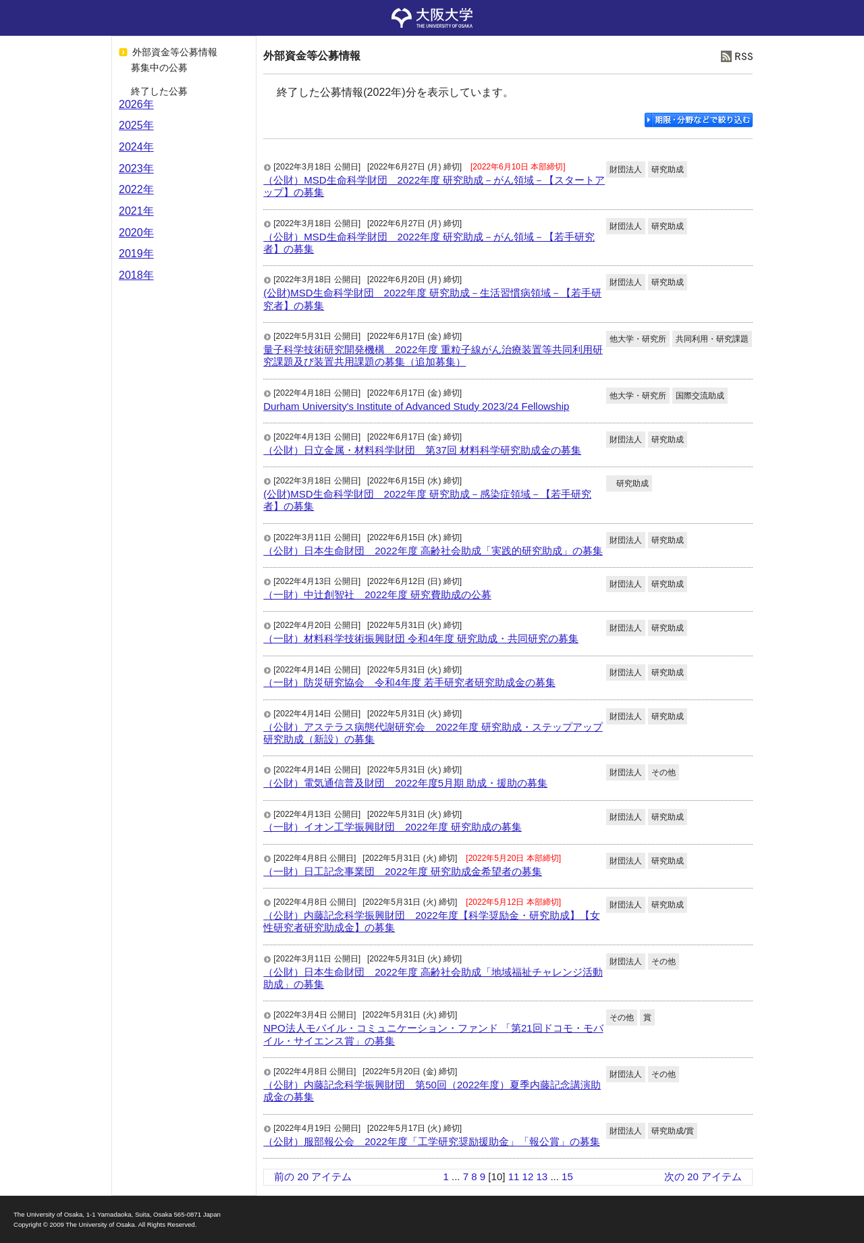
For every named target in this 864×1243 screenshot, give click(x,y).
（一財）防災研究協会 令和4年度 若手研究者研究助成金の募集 (409, 682)
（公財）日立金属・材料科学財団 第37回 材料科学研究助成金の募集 (422, 450)
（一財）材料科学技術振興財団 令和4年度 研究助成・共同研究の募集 (420, 638)
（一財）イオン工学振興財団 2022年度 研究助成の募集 (392, 826)
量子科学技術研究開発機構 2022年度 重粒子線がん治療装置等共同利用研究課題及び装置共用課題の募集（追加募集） (433, 355)
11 (514, 1176)
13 (541, 1176)
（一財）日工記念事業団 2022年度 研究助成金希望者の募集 (402, 871)
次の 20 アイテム (703, 1176)
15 (567, 1176)
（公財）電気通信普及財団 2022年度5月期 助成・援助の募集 (405, 783)
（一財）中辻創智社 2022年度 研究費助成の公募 (377, 594)
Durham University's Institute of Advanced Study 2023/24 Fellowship (416, 406)
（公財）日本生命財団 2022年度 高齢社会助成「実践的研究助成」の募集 (433, 550)
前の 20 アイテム (313, 1176)
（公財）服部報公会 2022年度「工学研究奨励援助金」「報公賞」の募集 (431, 1141)
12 (528, 1176)
